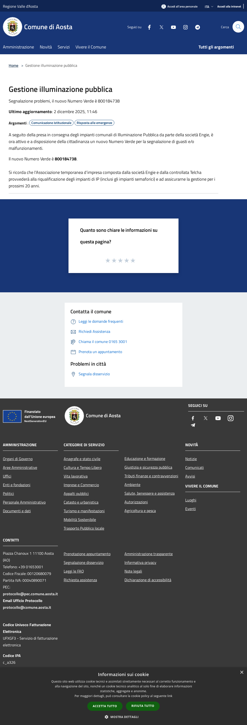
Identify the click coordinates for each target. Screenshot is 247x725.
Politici (8, 493)
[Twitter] (159, 26)
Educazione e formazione (144, 458)
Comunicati (194, 467)
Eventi (190, 509)
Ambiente (132, 484)
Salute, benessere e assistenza (149, 493)
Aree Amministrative (20, 467)
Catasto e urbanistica (81, 502)
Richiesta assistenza (80, 580)
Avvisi (190, 476)
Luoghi (190, 500)
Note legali (133, 571)
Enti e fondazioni (16, 485)
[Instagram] (183, 26)
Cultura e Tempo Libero (83, 467)
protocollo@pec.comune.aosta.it (30, 594)
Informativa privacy (140, 562)
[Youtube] (171, 26)
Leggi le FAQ (74, 571)
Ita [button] (209, 6)
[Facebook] (147, 26)
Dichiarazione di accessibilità (147, 580)
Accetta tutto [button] (105, 706)
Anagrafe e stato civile (82, 459)
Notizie (191, 459)
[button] (123, 716)
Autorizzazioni (136, 502)
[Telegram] (195, 26)
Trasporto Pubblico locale (84, 528)
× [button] (241, 672)
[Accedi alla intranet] (229, 6)
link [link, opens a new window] (169, 696)
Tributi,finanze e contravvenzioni (151, 476)
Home (13, 65)
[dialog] (123, 696)
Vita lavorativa (76, 476)
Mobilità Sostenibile (80, 519)
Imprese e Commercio (81, 485)
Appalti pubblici (76, 493)
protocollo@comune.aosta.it (27, 607)
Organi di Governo (18, 459)
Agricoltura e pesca (140, 510)
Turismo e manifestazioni (84, 511)
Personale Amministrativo (24, 502)
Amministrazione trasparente (148, 554)
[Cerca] (238, 27)
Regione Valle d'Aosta (20, 6)
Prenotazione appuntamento (87, 554)
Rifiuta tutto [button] (142, 706)
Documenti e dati (17, 511)
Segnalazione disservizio (83, 562)
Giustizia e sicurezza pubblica (148, 467)
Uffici (7, 476)
